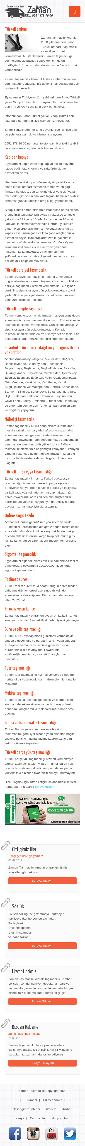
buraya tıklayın (45, 786)
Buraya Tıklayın (42, 880)
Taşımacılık (37, 1118)
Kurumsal (30, 1100)
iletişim (51, 1109)
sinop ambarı (60, 1118)
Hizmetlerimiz (52, 1100)
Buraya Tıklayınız (43, 1063)
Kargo (20, 1118)
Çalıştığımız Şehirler (26, 1109)
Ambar (67, 1109)
